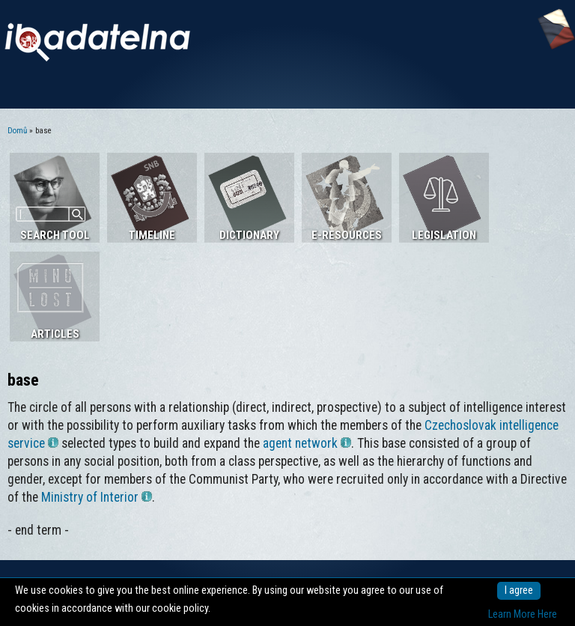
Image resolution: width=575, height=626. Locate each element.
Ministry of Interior (96, 497)
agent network (307, 443)
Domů (17, 131)
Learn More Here (522, 614)
